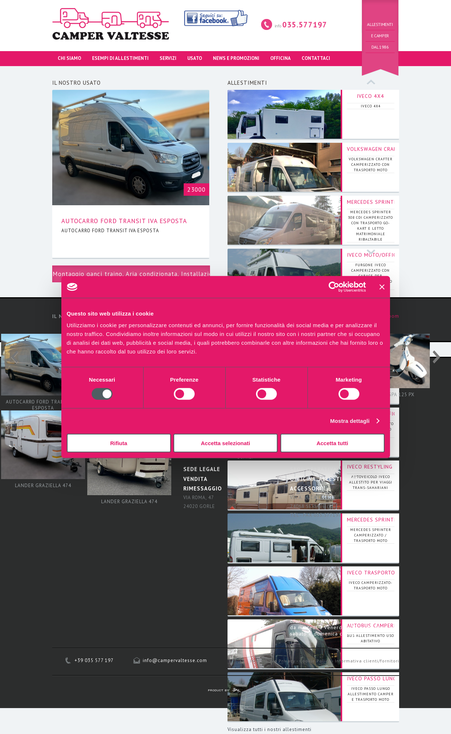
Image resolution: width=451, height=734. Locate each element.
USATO (194, 58)
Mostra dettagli (350, 421)
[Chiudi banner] (382, 287)
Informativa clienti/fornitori (367, 661)
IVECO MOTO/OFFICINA (376, 255)
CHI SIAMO (69, 58)
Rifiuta (118, 443)
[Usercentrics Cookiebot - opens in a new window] (334, 287)
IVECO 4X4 (370, 96)
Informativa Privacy (272, 661)
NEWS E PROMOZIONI (236, 58)
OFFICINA (280, 58)
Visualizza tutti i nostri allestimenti (270, 729)
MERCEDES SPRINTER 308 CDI (385, 202)
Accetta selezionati (225, 443)
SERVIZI (168, 58)
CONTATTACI (316, 58)
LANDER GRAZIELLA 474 (43, 485)
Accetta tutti (332, 443)
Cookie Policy (315, 661)
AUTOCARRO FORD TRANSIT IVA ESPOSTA (124, 221)
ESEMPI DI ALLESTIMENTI (120, 58)
